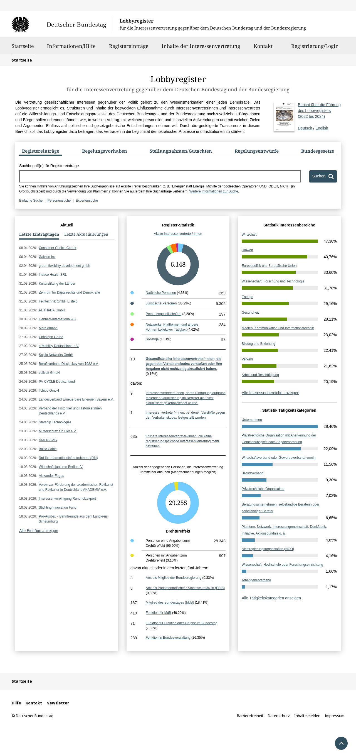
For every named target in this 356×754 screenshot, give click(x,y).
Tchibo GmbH (49, 390)
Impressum (334, 715)
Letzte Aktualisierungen (86, 234)
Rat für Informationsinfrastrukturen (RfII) (68, 458)
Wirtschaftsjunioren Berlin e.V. (61, 467)
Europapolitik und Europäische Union (269, 266)
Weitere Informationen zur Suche (213, 191)
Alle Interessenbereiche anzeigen (270, 393)
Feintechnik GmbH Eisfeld (58, 301)
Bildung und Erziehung (258, 344)
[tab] (40, 152)
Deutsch (319, 116)
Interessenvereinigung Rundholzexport (67, 499)
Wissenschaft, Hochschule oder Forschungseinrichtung (282, 565)
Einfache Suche (31, 200)
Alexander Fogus (51, 476)
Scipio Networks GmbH (56, 355)
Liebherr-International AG (57, 319)
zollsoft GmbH (49, 373)
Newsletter (57, 703)
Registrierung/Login (315, 48)
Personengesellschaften (163, 314)
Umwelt (247, 250)
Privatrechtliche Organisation (263, 489)
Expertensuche (87, 200)
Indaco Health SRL (53, 275)
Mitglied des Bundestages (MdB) (170, 602)
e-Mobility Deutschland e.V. (59, 346)
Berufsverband (252, 473)
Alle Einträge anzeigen (38, 530)
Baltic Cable (47, 449)
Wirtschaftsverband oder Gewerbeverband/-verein (278, 458)
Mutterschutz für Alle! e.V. (57, 431)
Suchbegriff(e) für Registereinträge (49, 166)
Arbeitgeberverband (256, 580)
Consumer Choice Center (57, 248)
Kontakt (263, 48)
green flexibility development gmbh (64, 266)
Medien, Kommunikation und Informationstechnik (278, 328)
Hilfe (16, 703)
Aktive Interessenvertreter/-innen (178, 234)
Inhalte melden (307, 715)
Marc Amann (48, 328)
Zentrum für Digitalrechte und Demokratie (69, 292)
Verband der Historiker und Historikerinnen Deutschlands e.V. (70, 410)
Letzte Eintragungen (39, 234)
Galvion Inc (47, 257)
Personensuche (59, 200)
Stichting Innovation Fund (57, 507)
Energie (247, 297)
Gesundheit (250, 312)
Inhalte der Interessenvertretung (201, 48)
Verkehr (247, 359)
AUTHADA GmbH (52, 310)
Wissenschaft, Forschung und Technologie (273, 281)
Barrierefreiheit (250, 715)
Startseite (23, 46)
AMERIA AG (48, 440)
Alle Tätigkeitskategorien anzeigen (271, 598)
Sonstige (152, 339)
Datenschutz (279, 715)
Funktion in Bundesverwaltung (168, 638)
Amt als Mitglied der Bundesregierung (173, 578)
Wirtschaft (249, 234)
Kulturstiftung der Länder (57, 284)
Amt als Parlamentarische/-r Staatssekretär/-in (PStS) (185, 588)
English (321, 128)
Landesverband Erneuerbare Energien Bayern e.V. (76, 399)
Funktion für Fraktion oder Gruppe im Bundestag (181, 623)
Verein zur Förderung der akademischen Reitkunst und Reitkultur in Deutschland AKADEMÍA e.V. (76, 487)
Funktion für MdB (158, 613)
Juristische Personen (161, 303)
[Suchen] (323, 176)
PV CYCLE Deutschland (57, 382)
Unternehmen (252, 420)
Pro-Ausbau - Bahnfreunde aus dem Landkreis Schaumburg (73, 518)
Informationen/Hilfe (71, 48)
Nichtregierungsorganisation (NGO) (268, 549)
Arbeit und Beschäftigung (260, 375)
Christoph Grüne (51, 337)
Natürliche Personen (161, 293)
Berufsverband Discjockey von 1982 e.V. (68, 364)
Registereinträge (129, 48)
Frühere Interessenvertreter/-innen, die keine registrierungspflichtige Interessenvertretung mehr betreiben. (182, 441)
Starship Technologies (55, 422)
